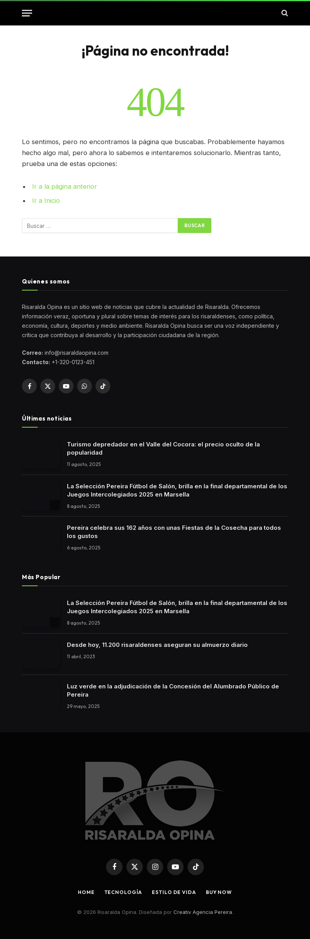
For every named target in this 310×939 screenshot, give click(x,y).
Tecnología (122, 891)
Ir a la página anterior (65, 186)
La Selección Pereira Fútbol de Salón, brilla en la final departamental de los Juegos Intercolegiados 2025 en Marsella (177, 489)
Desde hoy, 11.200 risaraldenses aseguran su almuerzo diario (157, 644)
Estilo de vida (173, 891)
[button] (27, 13)
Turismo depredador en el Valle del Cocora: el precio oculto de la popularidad (163, 448)
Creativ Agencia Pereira (202, 911)
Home (85, 891)
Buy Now (220, 891)
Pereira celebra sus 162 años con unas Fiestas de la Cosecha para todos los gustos (174, 531)
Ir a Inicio (46, 200)
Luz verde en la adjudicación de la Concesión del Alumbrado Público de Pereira (173, 690)
